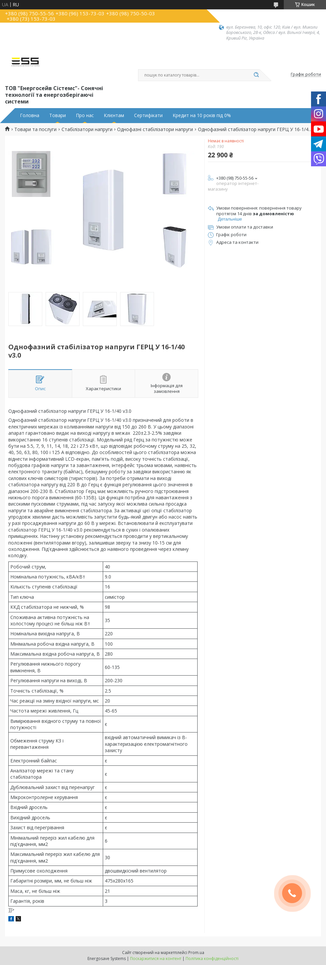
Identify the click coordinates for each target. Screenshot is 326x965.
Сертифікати (148, 115)
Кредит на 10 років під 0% (202, 115)
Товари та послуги (35, 129)
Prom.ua (196, 952)
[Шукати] (256, 75)
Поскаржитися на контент (155, 958)
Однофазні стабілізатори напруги (155, 129)
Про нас (85, 115)
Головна (29, 115)
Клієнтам (114, 115)
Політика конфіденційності (212, 958)
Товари (57, 115)
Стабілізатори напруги (87, 129)
